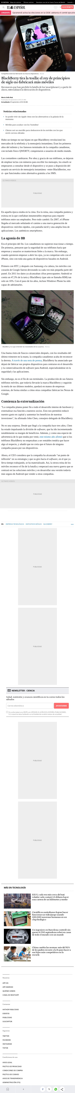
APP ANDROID (8, 987)
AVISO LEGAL (7, 1062)
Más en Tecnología (15, 887)
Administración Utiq (11, 1082)
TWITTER (6, 1036)
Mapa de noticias (15, 2)
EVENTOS (6, 1013)
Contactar (6, 1004)
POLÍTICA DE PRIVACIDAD (12, 1066)
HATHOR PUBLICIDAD (11, 1009)
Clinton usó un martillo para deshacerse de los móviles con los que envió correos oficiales (34, 131)
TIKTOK (5, 1048)
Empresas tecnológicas (15, 524)
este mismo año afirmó (51, 436)
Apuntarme (61, 706)
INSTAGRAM (7, 1044)
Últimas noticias (29, 2)
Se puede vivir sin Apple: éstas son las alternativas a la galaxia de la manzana (34, 118)
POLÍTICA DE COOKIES (11, 1074)
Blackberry (47, 524)
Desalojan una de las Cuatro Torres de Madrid (50, 2)
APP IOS (5, 983)
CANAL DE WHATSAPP (11, 995)
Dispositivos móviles (34, 524)
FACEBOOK (7, 1040)
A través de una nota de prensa (27, 360)
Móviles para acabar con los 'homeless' (22, 125)
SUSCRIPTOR (7, 1021)
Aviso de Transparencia (13, 1078)
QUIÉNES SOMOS (9, 991)
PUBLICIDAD (7, 1017)
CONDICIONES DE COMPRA (13, 1070)
